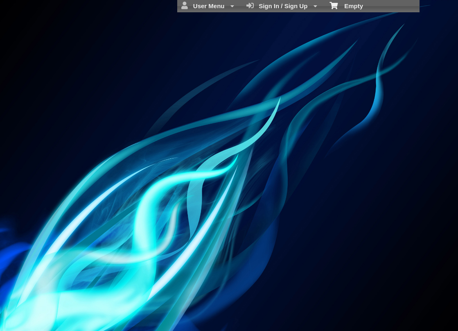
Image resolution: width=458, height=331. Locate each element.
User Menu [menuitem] (207, 5)
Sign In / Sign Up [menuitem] (281, 5)
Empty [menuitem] (346, 5)
